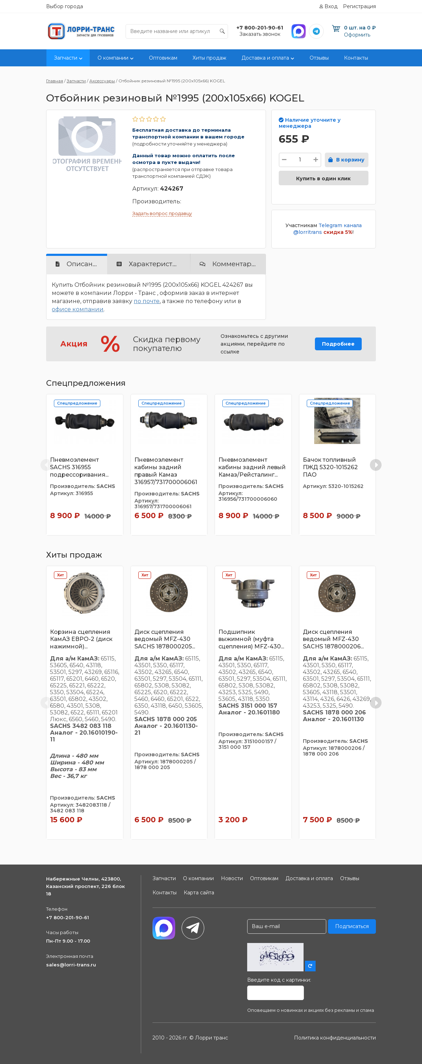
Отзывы (319, 58)
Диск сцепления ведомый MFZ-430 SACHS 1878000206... (333, 639)
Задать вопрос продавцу (162, 213)
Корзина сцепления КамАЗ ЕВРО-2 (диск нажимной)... (81, 639)
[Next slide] (376, 465)
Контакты (356, 58)
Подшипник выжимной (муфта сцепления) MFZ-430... (251, 639)
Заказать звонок (260, 34)
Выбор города (64, 6)
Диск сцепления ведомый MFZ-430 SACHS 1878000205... (164, 639)
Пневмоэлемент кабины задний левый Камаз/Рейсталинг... (252, 467)
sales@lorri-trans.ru (71, 964)
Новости (232, 878)
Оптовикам (163, 58)
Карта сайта (199, 892)
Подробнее (338, 344)
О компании (113, 58)
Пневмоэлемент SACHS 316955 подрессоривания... (79, 467)
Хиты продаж (209, 58)
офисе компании (78, 309)
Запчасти (65, 58)
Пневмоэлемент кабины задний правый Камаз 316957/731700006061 (165, 470)
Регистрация (359, 6)
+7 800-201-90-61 (67, 917)
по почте (147, 301)
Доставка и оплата (265, 58)
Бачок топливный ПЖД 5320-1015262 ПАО (330, 467)
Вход (331, 6)
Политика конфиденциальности (335, 1038)
